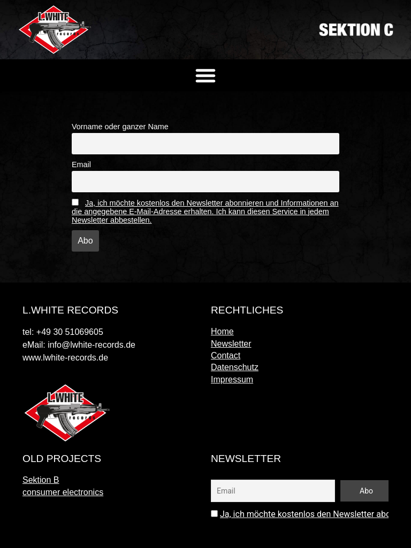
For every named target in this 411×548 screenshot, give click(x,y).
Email (81, 164)
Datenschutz (234, 367)
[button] (205, 75)
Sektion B (40, 479)
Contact (225, 355)
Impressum (232, 379)
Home (222, 331)
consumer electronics (62, 492)
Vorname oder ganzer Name (120, 126)
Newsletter (231, 343)
